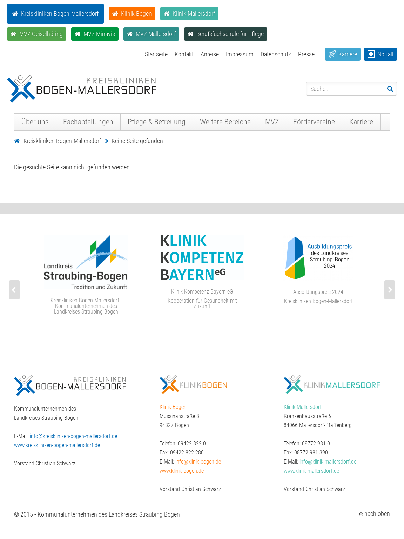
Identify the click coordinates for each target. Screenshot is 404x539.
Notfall (385, 54)
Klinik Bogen (136, 13)
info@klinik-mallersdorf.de (327, 461)
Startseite (156, 54)
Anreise (210, 54)
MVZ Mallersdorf (156, 34)
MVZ (272, 121)
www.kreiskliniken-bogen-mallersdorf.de (57, 445)
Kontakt (184, 54)
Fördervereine (314, 121)
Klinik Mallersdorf (194, 13)
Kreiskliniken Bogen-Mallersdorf (60, 13)
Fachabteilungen (88, 121)
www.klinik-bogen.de (182, 470)
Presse (306, 54)
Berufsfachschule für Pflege (230, 34)
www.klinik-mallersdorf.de (311, 470)
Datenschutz (276, 54)
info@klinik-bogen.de (198, 461)
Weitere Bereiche (225, 121)
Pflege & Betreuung (157, 121)
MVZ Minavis (99, 34)
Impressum (240, 54)
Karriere (347, 54)
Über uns (35, 121)
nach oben (377, 514)
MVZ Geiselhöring (41, 34)
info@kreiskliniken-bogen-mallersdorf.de (73, 436)
